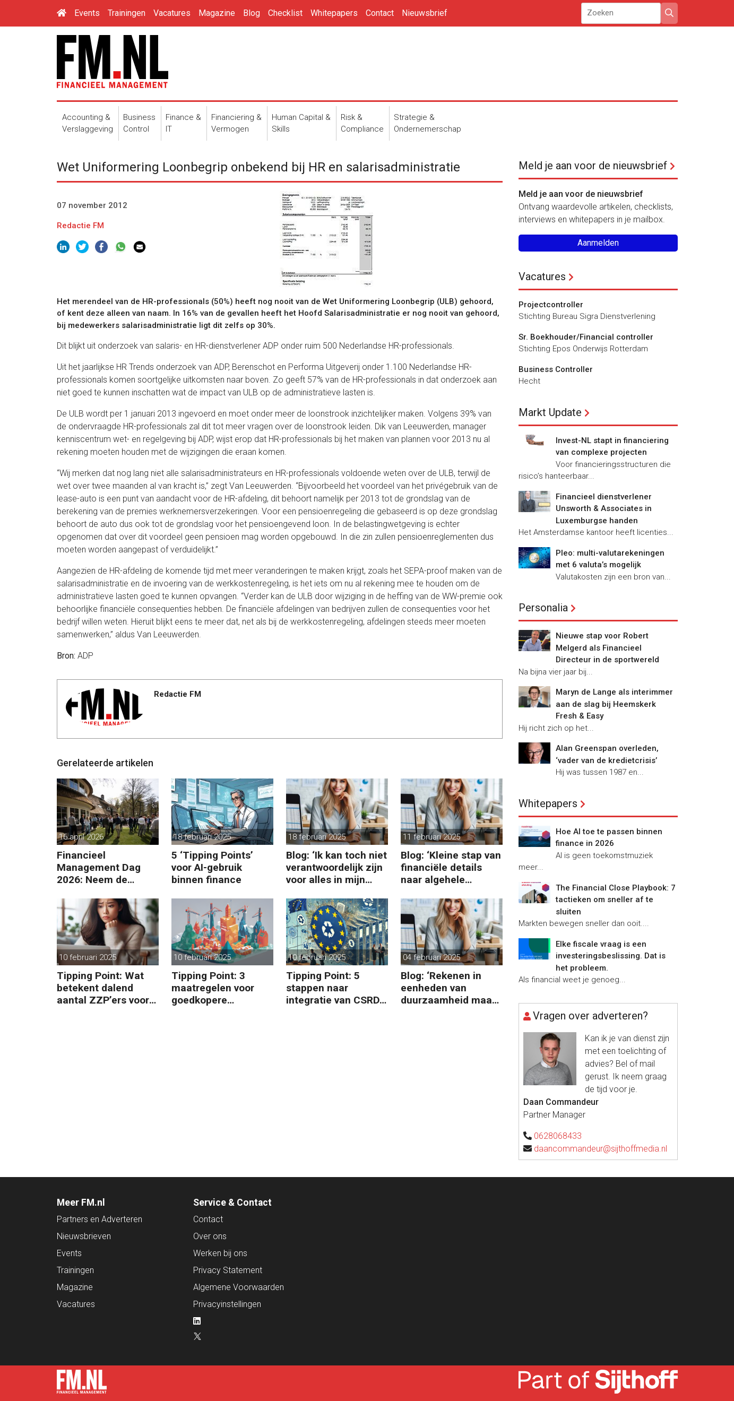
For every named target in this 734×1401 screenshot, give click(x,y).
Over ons (210, 1236)
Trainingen (126, 13)
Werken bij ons (220, 1253)
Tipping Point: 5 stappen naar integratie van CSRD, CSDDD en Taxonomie (334, 988)
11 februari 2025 (431, 837)
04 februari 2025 (431, 957)
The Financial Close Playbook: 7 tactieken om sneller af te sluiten (616, 899)
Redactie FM (80, 225)
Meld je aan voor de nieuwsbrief (593, 165)
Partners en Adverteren (99, 1219)
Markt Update (550, 412)
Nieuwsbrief (424, 13)
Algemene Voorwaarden (238, 1287)
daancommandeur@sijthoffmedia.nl (600, 1149)
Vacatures (172, 13)
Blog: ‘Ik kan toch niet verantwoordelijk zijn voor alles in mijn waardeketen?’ (336, 867)
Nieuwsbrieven (84, 1236)
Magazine (216, 13)
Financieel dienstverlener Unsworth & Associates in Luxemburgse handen (604, 508)
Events (87, 13)
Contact (380, 13)
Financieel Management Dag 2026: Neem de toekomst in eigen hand (99, 867)
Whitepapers (334, 13)
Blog (251, 13)
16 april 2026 (81, 837)
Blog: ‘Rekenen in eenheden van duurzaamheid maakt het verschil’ (451, 988)
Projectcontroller (551, 304)
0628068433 (558, 1136)
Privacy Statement (227, 1270)
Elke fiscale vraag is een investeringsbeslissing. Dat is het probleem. (611, 956)
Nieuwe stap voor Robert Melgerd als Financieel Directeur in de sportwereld (607, 647)
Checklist (285, 13)
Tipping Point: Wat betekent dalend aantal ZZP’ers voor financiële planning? (104, 988)
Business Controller (556, 369)
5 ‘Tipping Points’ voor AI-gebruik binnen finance (212, 867)
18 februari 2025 (202, 837)
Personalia (543, 607)
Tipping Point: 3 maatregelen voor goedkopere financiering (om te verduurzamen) (216, 988)
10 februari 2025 (87, 957)
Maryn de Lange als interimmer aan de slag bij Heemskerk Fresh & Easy (614, 704)
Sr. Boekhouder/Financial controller (586, 337)
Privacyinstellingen (227, 1304)
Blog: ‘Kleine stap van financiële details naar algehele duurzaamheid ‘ (451, 867)
